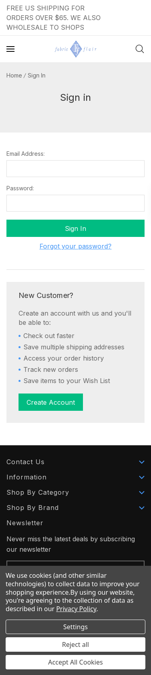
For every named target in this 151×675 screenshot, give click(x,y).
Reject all (75, 644)
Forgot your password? (75, 246)
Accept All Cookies (75, 662)
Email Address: (25, 154)
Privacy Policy (76, 608)
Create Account (51, 402)
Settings (75, 626)
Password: (20, 188)
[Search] (140, 49)
